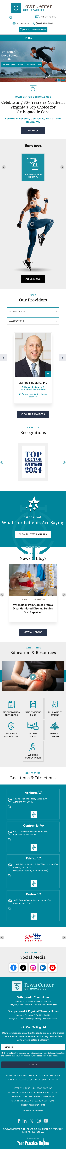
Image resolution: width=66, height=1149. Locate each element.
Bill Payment (23, 23)
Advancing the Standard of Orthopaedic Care (22, 65)
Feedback (55, 1075)
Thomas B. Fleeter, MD (20, 1092)
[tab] (56, 80)
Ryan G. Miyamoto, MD (46, 1092)
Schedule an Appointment (35, 30)
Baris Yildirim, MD (45, 1101)
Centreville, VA (40, 394)
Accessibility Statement (49, 1080)
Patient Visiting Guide (33, 713)
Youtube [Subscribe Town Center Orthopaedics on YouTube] (52, 967)
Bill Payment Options (55, 713)
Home (9, 1075)
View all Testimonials (33, 534)
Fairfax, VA (34, 858)
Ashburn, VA (27, 394)
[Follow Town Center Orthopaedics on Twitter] (31, 1121)
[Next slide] (62, 167)
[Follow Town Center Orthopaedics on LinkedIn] (24, 1121)
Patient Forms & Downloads (11, 713)
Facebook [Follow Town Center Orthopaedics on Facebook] (13, 967)
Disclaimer (20, 1075)
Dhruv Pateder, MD (21, 1096)
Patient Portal (48, 17)
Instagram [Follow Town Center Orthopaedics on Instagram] (33, 967)
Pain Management (33, 1110)
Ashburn (24, 118)
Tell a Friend (10, 1080)
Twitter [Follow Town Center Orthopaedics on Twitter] (23, 967)
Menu (32, 38)
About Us (33, 130)
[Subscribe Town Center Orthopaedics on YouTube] (46, 1121)
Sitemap (43, 1075)
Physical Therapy (55, 735)
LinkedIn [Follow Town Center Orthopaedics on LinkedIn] (43, 967)
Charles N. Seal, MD (22, 1101)
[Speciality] (33, 311)
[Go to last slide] (1, 462)
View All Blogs (33, 632)
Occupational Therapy (33, 175)
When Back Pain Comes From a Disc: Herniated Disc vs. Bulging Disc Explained (33, 608)
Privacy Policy (52, 1056)
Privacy (33, 1075)
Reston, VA (33, 121)
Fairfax (50, 118)
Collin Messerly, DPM (33, 1105)
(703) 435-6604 (44, 23)
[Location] (33, 321)
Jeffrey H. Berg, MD (33, 382)
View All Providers (33, 414)
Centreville (37, 118)
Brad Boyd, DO (45, 1088)
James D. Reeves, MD (44, 1096)
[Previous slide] (4, 167)
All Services (33, 279)
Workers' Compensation (33, 756)
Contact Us (33, 773)
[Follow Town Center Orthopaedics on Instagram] (38, 1121)
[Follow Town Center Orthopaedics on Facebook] (19, 1121)
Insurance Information (11, 735)
